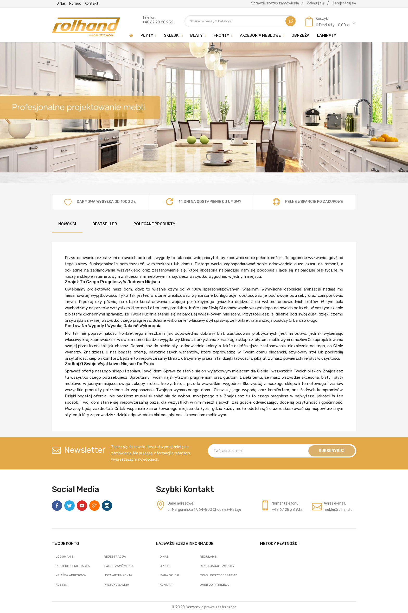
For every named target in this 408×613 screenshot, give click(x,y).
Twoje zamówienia (118, 566)
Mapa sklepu (170, 575)
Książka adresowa (71, 575)
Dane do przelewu (215, 584)
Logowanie (64, 556)
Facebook (57, 505)
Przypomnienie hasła (73, 566)
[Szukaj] (240, 21)
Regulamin (208, 556)
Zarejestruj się (344, 3)
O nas (61, 3)
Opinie (164, 566)
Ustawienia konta (118, 575)
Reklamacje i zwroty (217, 566)
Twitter (69, 505)
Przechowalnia (116, 584)
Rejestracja (115, 556)
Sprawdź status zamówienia (275, 3)
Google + (94, 505)
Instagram (107, 505)
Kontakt (91, 3)
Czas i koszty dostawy (218, 575)
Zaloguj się (315, 3)
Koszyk (61, 584)
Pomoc (75, 3)
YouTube (82, 505)
